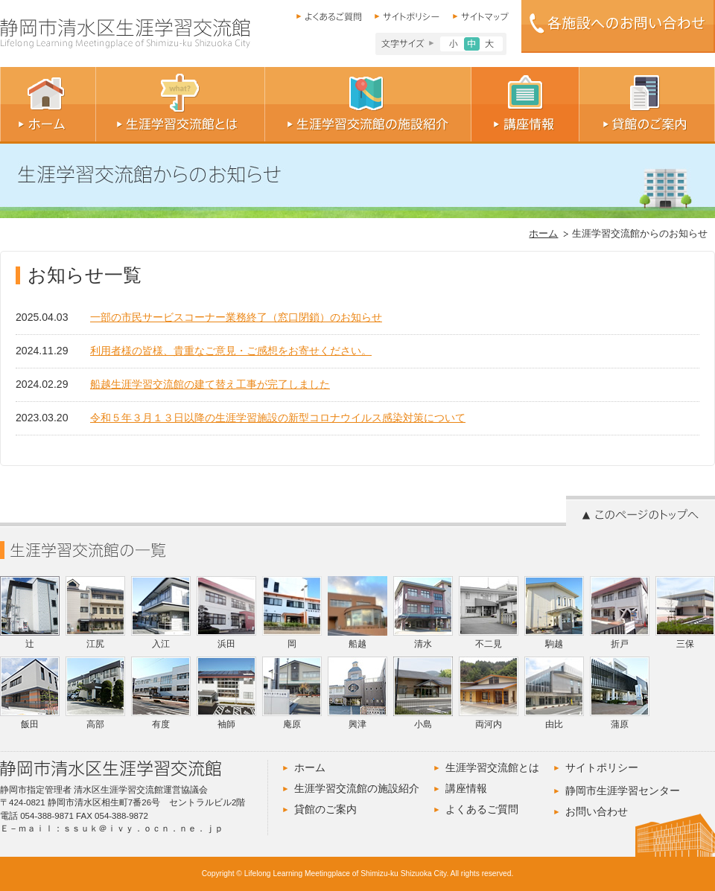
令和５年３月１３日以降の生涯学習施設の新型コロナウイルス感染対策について (277, 418)
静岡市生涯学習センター (622, 790)
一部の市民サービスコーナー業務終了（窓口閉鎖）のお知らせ (236, 317)
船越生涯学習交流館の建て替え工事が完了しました (210, 384)
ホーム (543, 234)
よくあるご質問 (481, 809)
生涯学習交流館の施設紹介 (356, 788)
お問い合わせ (596, 811)
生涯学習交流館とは (492, 767)
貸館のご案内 (325, 809)
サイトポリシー (601, 767)
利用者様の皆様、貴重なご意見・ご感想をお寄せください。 (231, 351)
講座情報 (466, 788)
